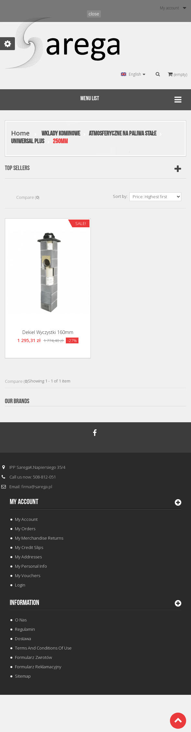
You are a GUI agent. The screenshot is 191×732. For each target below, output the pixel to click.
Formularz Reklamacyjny (38, 667)
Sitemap (23, 676)
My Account (26, 519)
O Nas (21, 620)
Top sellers (17, 168)
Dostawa (23, 638)
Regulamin (25, 629)
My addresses (28, 557)
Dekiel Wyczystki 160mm (47, 332)
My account (24, 501)
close (94, 13)
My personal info (31, 566)
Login (20, 585)
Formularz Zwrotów (33, 657)
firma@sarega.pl (36, 487)
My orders (25, 529)
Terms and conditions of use (43, 648)
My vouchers (27, 575)
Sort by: (120, 196)
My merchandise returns (39, 538)
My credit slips (29, 547)
